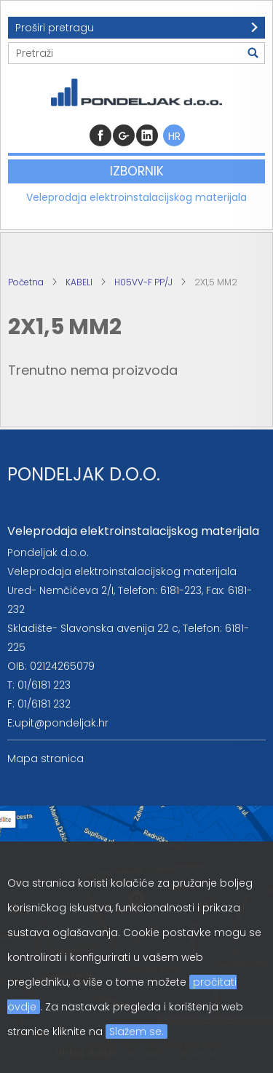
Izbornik (137, 171)
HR (174, 136)
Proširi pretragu (54, 27)
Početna (26, 282)
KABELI (79, 282)
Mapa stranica (45, 758)
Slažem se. (136, 1031)
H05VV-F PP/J (143, 282)
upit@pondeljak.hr (61, 723)
